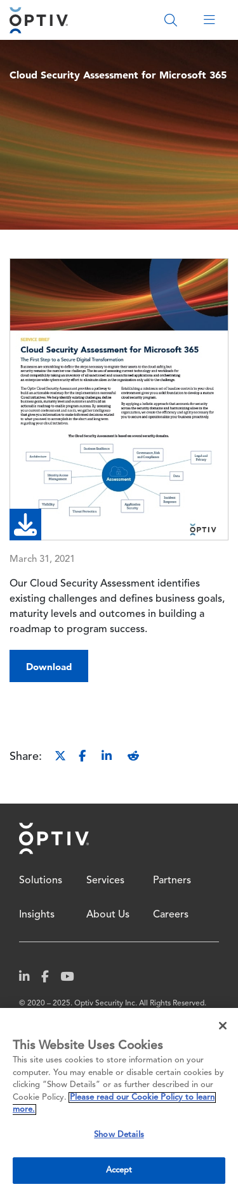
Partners (172, 881)
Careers (170, 915)
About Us (107, 915)
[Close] (223, 1026)
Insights (37, 915)
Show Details (119, 1135)
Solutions (40, 881)
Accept (119, 1170)
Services (105, 881)
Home (54, 838)
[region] (119, 1101)
